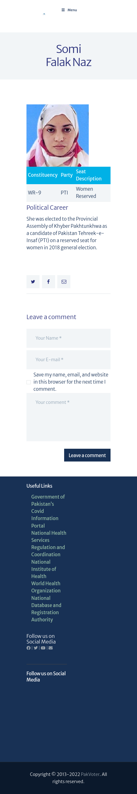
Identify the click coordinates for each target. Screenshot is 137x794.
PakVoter (90, 774)
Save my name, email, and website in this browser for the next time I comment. (71, 382)
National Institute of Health (43, 569)
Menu (69, 10)
